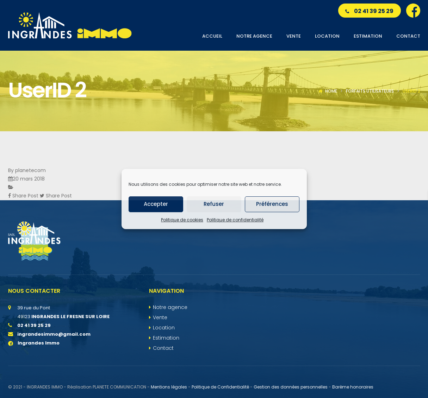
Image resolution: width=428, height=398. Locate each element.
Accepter (156, 204)
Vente (160, 317)
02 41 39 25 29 (369, 11)
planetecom (30, 170)
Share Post (24, 195)
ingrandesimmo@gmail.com (54, 334)
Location (164, 327)
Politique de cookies (182, 220)
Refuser (214, 204)
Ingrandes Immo (34, 343)
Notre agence (170, 307)
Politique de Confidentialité (220, 387)
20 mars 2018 (29, 178)
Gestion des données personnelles (291, 387)
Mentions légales (169, 387)
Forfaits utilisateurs (370, 91)
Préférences (272, 204)
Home (331, 91)
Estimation (166, 337)
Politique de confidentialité (235, 220)
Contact (163, 348)
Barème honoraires (352, 387)
